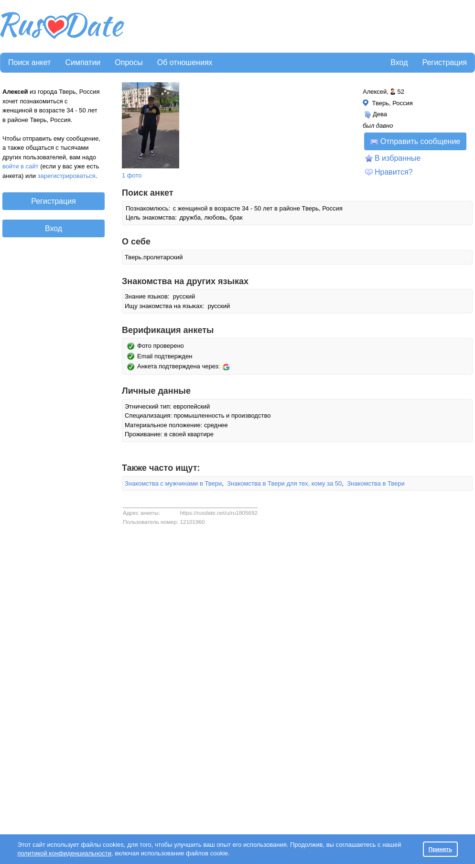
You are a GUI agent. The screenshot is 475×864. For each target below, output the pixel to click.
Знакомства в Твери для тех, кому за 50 (284, 483)
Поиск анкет (29, 62)
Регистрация (444, 62)
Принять (441, 849)
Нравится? (394, 172)
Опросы (128, 62)
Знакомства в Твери (376, 483)
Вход (399, 62)
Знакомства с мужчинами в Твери (173, 483)
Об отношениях (185, 62)
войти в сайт (20, 166)
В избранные (398, 158)
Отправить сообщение (415, 141)
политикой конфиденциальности (64, 853)
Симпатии (82, 62)
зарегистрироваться (67, 175)
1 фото (132, 175)
